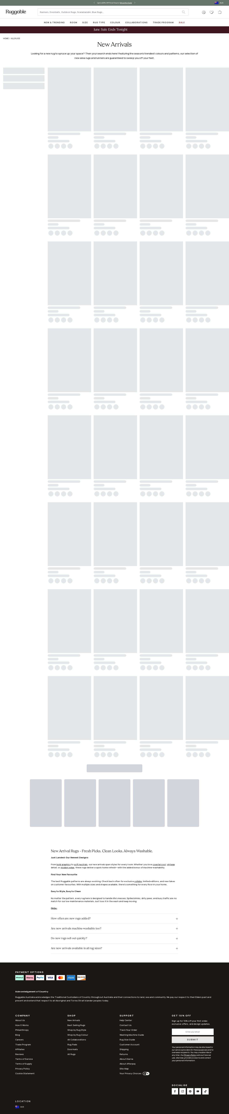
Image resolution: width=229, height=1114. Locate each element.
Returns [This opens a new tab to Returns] (124, 1054)
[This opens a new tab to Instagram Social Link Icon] (182, 1091)
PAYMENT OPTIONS (29, 972)
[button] (204, 12)
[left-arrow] (94, 3)
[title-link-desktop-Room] (73, 22)
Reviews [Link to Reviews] (19, 1054)
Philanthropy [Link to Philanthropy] (22, 1029)
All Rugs (15, 38)
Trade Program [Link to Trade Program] (23, 1044)
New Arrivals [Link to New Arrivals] (73, 1020)
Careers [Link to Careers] (19, 1039)
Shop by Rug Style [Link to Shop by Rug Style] (76, 1029)
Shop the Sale (126, 3)
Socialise (179, 1085)
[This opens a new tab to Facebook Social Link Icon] (175, 1091)
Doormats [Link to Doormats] (72, 1049)
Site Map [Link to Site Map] (124, 1068)
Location (23, 1101)
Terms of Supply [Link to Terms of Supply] (23, 1063)
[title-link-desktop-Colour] (115, 22)
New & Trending (54, 22)
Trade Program (163, 22)
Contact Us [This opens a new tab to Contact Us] (126, 1025)
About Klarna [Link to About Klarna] (126, 1059)
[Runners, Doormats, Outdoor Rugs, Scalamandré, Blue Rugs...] (110, 12)
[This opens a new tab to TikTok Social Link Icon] (205, 1091)
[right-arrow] (135, 3)
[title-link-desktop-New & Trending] (54, 22)
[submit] (185, 12)
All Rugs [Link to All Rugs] (71, 1054)
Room (73, 22)
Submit (193, 1039)
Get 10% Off (181, 1015)
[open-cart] (220, 12)
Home (6, 38)
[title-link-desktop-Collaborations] (136, 22)
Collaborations (136, 22)
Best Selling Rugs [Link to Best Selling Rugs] (76, 1025)
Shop (71, 1016)
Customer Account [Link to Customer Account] (129, 1044)
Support (127, 1016)
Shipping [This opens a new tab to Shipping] (124, 1049)
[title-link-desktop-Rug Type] (99, 22)
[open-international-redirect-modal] (219, 3)
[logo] (16, 12)
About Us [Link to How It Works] (20, 1020)
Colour (115, 22)
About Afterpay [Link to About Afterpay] (128, 1063)
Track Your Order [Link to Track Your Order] (128, 1029)
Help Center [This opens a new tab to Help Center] (126, 1020)
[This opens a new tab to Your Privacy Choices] (145, 1073)
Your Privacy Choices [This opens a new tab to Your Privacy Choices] (130, 1073)
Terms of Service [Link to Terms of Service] (24, 1059)
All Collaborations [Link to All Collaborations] (76, 1039)
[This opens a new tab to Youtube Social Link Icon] (198, 1091)
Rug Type (99, 22)
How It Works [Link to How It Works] (22, 1025)
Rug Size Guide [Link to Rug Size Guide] (127, 1039)
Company (22, 1016)
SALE (182, 22)
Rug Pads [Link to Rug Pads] (72, 1044)
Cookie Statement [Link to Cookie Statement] (25, 1073)
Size (85, 22)
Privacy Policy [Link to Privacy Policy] (22, 1068)
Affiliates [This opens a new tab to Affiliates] (20, 1049)
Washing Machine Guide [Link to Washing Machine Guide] (132, 1034)
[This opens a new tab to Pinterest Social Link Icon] (190, 1091)
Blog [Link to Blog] (17, 1034)
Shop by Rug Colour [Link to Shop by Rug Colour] (77, 1034)
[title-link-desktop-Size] (85, 22)
